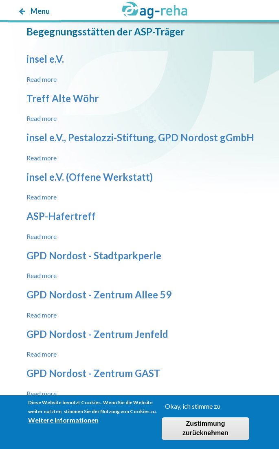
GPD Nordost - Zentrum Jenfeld (97, 334)
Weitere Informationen (63, 424)
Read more (41, 79)
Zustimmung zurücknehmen (205, 433)
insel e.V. (45, 59)
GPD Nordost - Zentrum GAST (93, 373)
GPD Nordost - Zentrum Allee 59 (98, 294)
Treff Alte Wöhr (62, 98)
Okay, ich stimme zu (192, 410)
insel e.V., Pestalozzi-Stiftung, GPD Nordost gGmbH (140, 137)
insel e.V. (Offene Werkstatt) (89, 177)
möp (56, 27)
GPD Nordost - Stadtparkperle (93, 255)
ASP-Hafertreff (61, 216)
